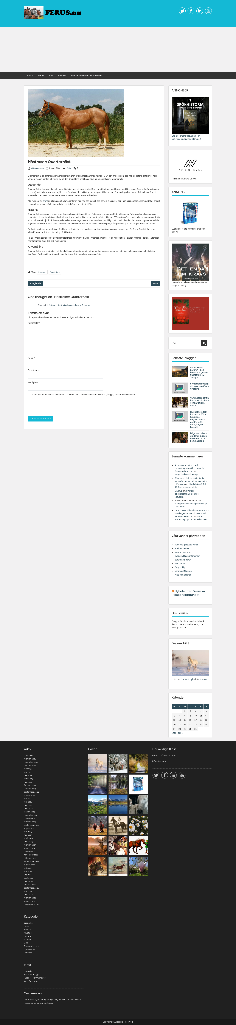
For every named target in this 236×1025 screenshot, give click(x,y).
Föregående (35, 283)
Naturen (27, 936)
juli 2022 (27, 868)
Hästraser (42, 272)
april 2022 (28, 878)
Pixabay (203, 679)
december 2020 (31, 904)
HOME (29, 75)
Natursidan (180, 563)
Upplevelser (29, 949)
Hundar (27, 929)
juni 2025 (28, 772)
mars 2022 (28, 881)
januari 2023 (29, 848)
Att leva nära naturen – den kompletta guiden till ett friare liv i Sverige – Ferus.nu (190, 468)
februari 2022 (30, 884)
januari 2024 (29, 812)
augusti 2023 (29, 828)
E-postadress (35, 370)
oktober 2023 (30, 822)
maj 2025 (28, 775)
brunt (45, 201)
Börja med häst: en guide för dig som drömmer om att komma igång (199, 437)
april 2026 (28, 755)
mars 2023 (28, 841)
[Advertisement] (118, 49)
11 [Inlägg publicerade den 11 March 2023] (201, 715)
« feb (174, 733)
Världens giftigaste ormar (186, 544)
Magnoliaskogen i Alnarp (186, 474)
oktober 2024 (30, 788)
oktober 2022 (30, 858)
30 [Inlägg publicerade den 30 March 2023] (190, 729)
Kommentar (34, 323)
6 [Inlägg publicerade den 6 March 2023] (174, 715)
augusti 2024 (29, 795)
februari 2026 (30, 759)
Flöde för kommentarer (34, 978)
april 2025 (28, 779)
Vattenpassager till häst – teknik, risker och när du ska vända (199, 402)
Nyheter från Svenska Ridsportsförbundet (188, 593)
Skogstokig (180, 567)
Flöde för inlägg (31, 974)
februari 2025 (30, 785)
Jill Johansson (37, 168)
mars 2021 (28, 894)
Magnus (178, 491)
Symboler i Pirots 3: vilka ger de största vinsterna (199, 386)
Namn (31, 358)
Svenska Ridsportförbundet (187, 556)
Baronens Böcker (183, 560)
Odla (26, 943)
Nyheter (27, 939)
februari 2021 (30, 898)
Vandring (28, 953)
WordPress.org (30, 981)
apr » (180, 733)
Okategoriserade (31, 946)
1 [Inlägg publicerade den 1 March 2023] (185, 711)
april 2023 (28, 838)
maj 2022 (28, 875)
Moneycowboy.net (183, 552)
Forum (41, 75)
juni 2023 (28, 831)
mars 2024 (28, 808)
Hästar (68, 168)
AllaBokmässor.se (183, 575)
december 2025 (31, 762)
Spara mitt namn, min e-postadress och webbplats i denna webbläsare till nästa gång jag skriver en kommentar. (83, 394)
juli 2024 (27, 798)
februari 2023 (30, 845)
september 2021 (31, 888)
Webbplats (33, 382)
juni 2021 (28, 891)
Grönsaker (28, 923)
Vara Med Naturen (183, 571)
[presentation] (51, 407)
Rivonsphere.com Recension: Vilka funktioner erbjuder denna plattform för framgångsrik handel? (198, 419)
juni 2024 (28, 802)
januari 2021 (29, 901)
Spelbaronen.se (182, 548)
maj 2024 (28, 805)
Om (51, 75)
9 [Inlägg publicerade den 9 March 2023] (190, 715)
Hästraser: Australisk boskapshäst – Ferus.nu (68, 305)
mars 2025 (28, 782)
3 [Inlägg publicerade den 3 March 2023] (195, 711)
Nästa (155, 283)
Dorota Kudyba (188, 679)
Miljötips (27, 933)
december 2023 (31, 815)
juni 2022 (28, 871)
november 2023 (31, 818)
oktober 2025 (30, 765)
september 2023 (31, 825)
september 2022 (31, 861)
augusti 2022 (29, 865)
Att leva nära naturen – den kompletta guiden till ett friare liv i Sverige (199, 372)
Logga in (28, 971)
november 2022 (31, 855)
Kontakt (62, 75)
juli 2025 (27, 769)
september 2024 (31, 792)
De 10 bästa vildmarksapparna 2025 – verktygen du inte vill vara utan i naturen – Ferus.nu (191, 513)
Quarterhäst (55, 272)
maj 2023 (28, 835)
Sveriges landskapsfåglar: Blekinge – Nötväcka (187, 494)
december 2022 (31, 851)
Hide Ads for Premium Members (86, 75)
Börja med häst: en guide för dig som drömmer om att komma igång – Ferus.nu (191, 481)
